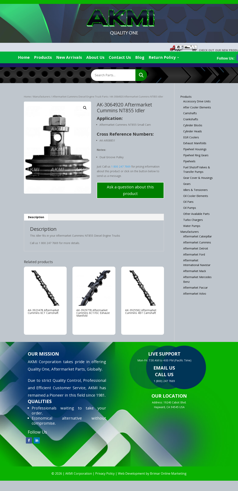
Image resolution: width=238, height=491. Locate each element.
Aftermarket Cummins (197, 242)
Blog (139, 58)
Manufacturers (41, 96)
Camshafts (190, 113)
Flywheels (189, 161)
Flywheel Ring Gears (195, 155)
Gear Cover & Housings (198, 178)
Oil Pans (188, 202)
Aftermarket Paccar (195, 287)
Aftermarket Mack (194, 271)
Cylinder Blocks (192, 125)
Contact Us (120, 58)
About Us (95, 58)
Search (141, 75)
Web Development (131, 473)
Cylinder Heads (192, 131)
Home (24, 58)
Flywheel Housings (195, 149)
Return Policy (162, 58)
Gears (187, 184)
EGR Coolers (191, 137)
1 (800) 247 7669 (164, 381)
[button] (84, 107)
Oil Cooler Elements (195, 196)
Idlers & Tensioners (195, 190)
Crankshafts (190, 119)
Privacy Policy (105, 473)
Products (43, 58)
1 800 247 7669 (121, 166)
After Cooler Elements (197, 107)
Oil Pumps (189, 208)
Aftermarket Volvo (194, 293)
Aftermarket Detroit (195, 248)
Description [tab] (36, 217)
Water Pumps (191, 226)
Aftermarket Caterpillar (197, 236)
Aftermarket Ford (194, 254)
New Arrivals (69, 58)
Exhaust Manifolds (194, 143)
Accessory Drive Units (197, 101)
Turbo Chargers (193, 220)
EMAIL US (164, 368)
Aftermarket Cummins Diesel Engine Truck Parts (80, 96)
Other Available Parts (196, 214)
